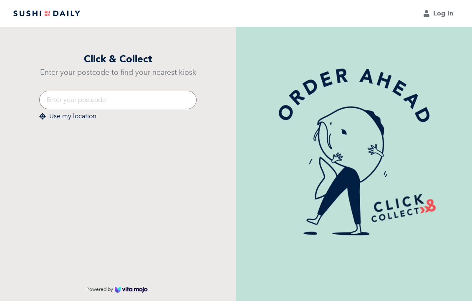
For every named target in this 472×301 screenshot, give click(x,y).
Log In (438, 13)
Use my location (67, 116)
